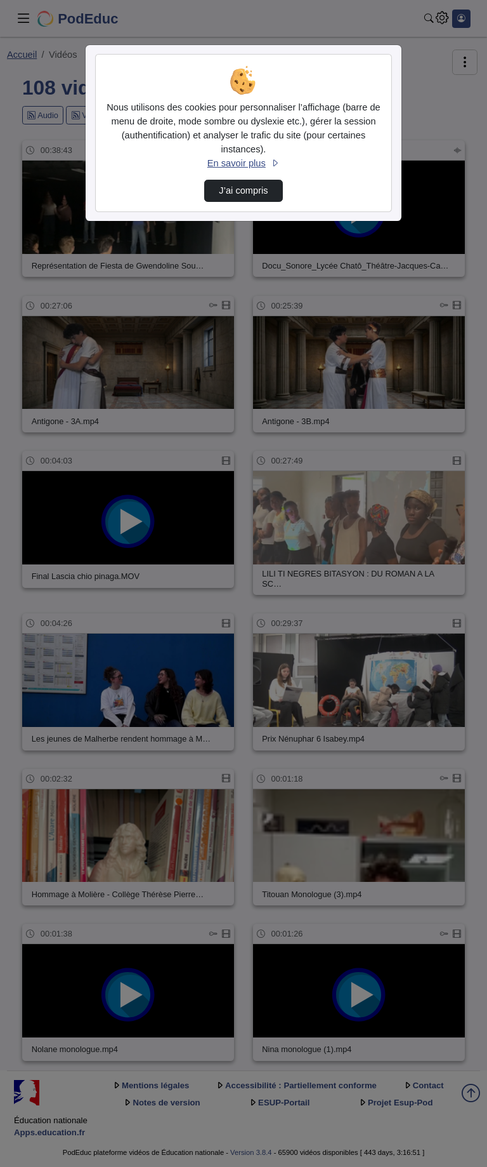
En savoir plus (243, 163)
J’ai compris (243, 190)
